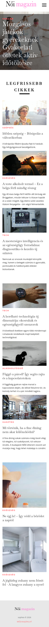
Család (8, 18)
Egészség (8, 178)
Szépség (8, 128)
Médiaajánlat (24, 621)
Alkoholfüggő (12, 368)
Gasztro (8, 422)
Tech (5, 235)
